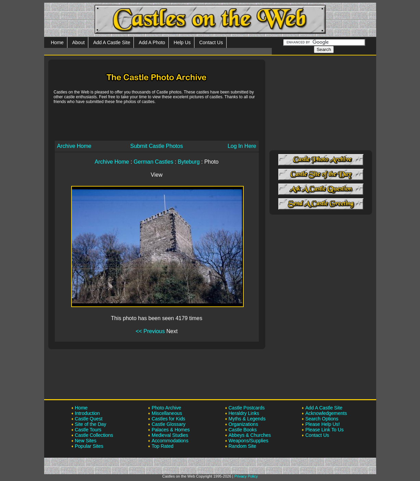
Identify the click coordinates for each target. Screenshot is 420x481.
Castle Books (243, 429)
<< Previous (150, 331)
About (78, 42)
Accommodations (170, 440)
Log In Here (242, 146)
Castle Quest (89, 418)
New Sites (86, 440)
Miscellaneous (167, 413)
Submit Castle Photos (156, 146)
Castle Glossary (169, 424)
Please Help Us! (322, 424)
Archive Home (74, 146)
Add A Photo (152, 42)
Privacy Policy (246, 476)
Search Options (322, 418)
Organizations (243, 424)
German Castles (153, 162)
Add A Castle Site (111, 42)
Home (57, 42)
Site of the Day (90, 424)
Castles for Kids (168, 418)
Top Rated (163, 446)
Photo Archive (166, 407)
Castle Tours (88, 429)
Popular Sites (89, 446)
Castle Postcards (247, 407)
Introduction (87, 413)
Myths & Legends (247, 418)
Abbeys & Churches (250, 435)
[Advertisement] (157, 122)
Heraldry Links (244, 413)
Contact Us (211, 42)
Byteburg (189, 162)
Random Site (242, 446)
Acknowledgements (326, 413)
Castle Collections (94, 435)
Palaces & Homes (171, 429)
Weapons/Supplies (248, 440)
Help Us (182, 42)
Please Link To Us (324, 429)
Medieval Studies (170, 435)
